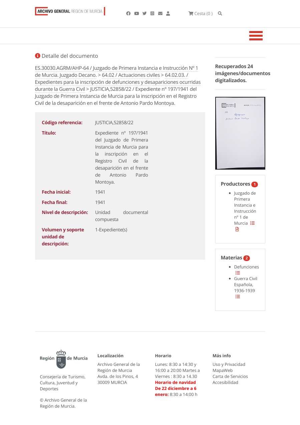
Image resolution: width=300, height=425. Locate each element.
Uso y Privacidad (229, 364)
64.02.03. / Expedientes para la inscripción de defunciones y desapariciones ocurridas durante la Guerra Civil (118, 82)
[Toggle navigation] (264, 36)
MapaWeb (223, 370)
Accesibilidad (225, 382)
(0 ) (201, 13)
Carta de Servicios (230, 376)
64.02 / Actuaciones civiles (131, 75)
